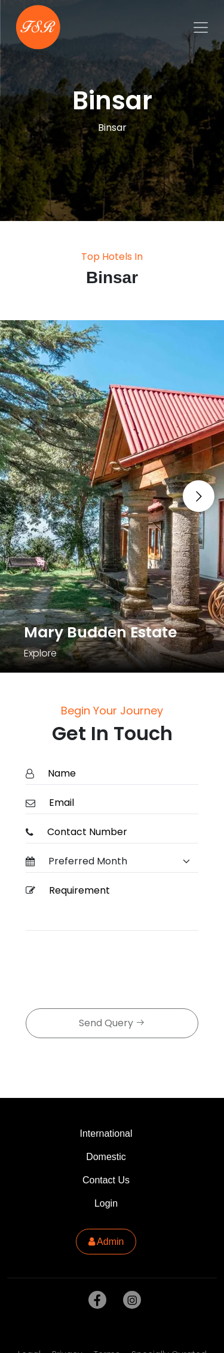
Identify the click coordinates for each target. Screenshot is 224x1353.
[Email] (120, 803)
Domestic (106, 1157)
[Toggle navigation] (201, 27)
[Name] (119, 774)
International (105, 1133)
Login (106, 1203)
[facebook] (95, 1300)
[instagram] (130, 1300)
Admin (106, 1242)
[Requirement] (120, 905)
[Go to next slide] (198, 496)
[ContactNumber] (119, 832)
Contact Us (106, 1180)
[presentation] (116, 970)
